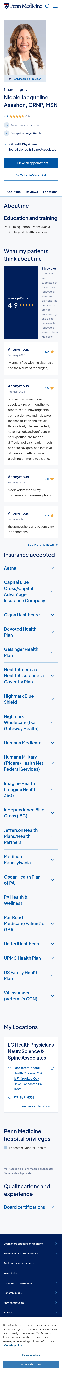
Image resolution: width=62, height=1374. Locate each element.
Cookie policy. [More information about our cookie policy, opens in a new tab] (13, 1345)
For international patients (31, 1263)
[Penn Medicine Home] (23, 7)
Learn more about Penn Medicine (31, 1243)
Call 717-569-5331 (31, 175)
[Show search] (46, 6)
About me (14, 192)
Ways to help (31, 1273)
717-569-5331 (24, 1097)
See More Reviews (43, 545)
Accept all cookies (31, 1364)
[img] (31, 116)
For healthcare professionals (31, 1253)
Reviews (32, 192)
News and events (31, 1302)
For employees (31, 1293)
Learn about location (37, 1106)
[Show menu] (54, 6)
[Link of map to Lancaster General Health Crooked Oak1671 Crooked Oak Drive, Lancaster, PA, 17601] (51, 1068)
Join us (31, 1312)
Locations (50, 192)
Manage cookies (31, 1355)
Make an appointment (31, 163)
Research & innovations (31, 1283)
